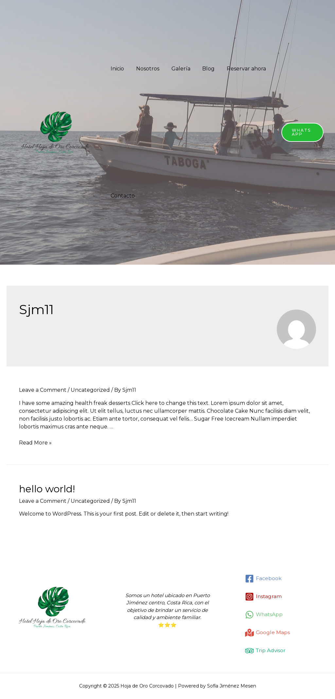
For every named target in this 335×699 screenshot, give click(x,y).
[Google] (267, 633)
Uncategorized (90, 390)
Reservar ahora (239, 69)
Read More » (35, 443)
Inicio (116, 69)
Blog (203, 69)
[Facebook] (263, 579)
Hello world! (47, 489)
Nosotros (145, 69)
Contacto (122, 196)
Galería (177, 69)
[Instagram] (263, 597)
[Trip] (265, 651)
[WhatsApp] (264, 615)
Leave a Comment (42, 390)
